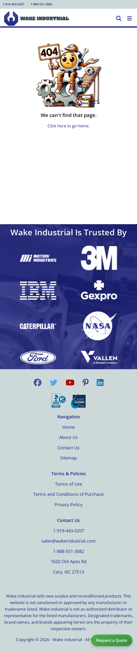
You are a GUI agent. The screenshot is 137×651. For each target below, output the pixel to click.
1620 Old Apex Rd (69, 561)
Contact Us (68, 448)
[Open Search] (119, 18)
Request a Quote (111, 640)
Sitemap (68, 458)
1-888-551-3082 (41, 4)
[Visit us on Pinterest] (86, 382)
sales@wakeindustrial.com (68, 541)
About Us (68, 437)
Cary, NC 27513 (68, 572)
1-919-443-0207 (13, 4)
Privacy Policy (68, 504)
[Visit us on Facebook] (38, 382)
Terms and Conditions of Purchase (68, 494)
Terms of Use (68, 484)
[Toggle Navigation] (129, 18)
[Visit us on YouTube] (70, 382)
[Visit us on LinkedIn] (100, 382)
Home (68, 427)
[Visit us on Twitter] (54, 382)
